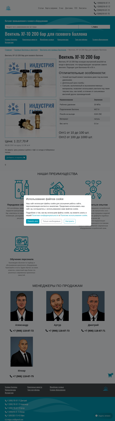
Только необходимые (51, 221)
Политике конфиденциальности (45, 215)
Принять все (33, 221)
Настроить (69, 221)
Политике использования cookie (74, 215)
